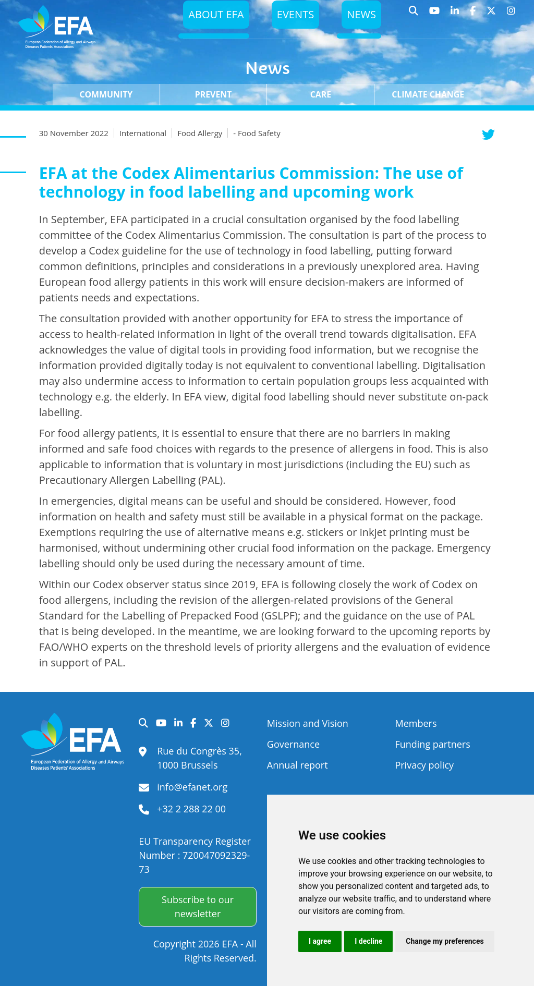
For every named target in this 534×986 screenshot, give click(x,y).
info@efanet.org (192, 787)
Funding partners (432, 744)
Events (292, 17)
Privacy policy (424, 765)
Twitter (491, 15)
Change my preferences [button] (444, 941)
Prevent (213, 94)
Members (415, 723)
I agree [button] (320, 941)
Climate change (428, 94)
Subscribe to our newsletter (198, 906)
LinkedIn (455, 15)
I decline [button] (368, 941)
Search (414, 15)
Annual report (297, 765)
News (361, 17)
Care (320, 94)
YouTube (434, 15)
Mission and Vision (307, 723)
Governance (293, 744)
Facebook (473, 15)
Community (105, 94)
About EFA (211, 17)
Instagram (511, 15)
